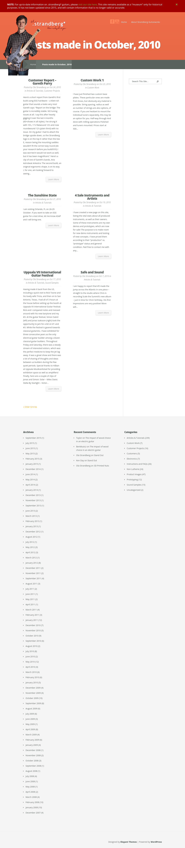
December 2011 (33, 568)
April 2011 (30, 604)
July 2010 (30, 651)
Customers (132, 453)
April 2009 (30, 729)
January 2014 (32, 490)
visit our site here (87, 4)
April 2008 (30, 791)
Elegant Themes (128, 841)
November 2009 (33, 693)
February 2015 (32, 458)
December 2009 (33, 687)
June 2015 (30, 448)
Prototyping (132, 479)
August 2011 (31, 583)
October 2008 (32, 760)
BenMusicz (81, 446)
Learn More (53, 179)
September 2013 (33, 505)
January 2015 (32, 464)
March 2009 (31, 734)
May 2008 (30, 786)
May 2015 (30, 453)
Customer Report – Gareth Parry (42, 81)
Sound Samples (52, 282)
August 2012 (31, 536)
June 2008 (30, 781)
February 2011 (32, 614)
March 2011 (31, 609)
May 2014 (30, 479)
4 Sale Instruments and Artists (92, 197)
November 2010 (33, 630)
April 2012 (30, 552)
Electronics (132, 458)
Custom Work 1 (92, 80)
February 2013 (32, 521)
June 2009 (30, 719)
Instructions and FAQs (137, 464)
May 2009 (30, 724)
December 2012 (33, 531)
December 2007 (33, 812)
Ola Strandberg (39, 87)
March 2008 (31, 797)
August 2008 (31, 771)
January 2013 (32, 526)
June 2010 (30, 656)
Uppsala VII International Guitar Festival (42, 273)
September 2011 (33, 578)
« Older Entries (30, 406)
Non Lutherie (133, 469)
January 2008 (32, 807)
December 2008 (33, 750)
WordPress (156, 841)
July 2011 (30, 588)
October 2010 (32, 635)
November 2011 (33, 573)
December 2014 (33, 469)
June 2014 (30, 474)
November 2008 (33, 755)
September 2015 (33, 438)
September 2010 (33, 641)
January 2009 (32, 745)
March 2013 (31, 516)
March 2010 (31, 672)
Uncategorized (133, 490)
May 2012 (30, 547)
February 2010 (32, 677)
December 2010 (33, 625)
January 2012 (32, 562)
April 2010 (30, 667)
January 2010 (32, 682)
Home (124, 22)
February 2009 (32, 739)
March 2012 (31, 557)
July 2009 (30, 713)
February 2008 (32, 802)
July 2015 (30, 443)
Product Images (134, 474)
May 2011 (30, 599)
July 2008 (30, 776)
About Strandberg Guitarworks (145, 22)
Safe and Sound (92, 272)
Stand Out (98, 455)
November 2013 (33, 500)
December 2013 (33, 495)
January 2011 (32, 620)
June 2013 (30, 510)
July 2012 (30, 542)
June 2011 (30, 594)
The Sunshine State (42, 195)
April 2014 (30, 484)
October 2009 (32, 698)
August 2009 (31, 708)
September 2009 (33, 703)
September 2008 (33, 765)
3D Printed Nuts (101, 465)
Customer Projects (52, 90)
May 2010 (30, 661)
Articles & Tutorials (35, 90)
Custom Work (93, 87)
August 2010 (31, 646)
